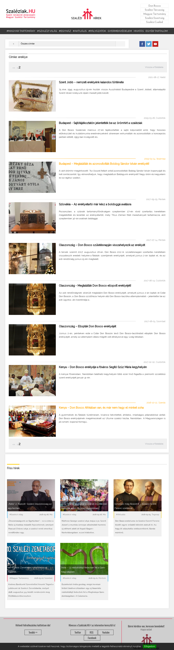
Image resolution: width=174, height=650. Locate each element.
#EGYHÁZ (65, 30)
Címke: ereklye (18, 57)
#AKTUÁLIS (80, 30)
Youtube (105, 632)
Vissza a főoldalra (154, 67)
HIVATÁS (139, 30)
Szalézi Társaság (154, 10)
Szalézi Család (154, 22)
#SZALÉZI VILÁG (47, 30)
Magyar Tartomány (154, 14)
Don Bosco (154, 6)
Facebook (92, 638)
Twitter (78, 632)
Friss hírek (13, 468)
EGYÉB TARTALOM (157, 30)
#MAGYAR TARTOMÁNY (21, 30)
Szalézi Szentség (154, 18)
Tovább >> (33, 632)
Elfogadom (149, 646)
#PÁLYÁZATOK (97, 30)
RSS (92, 632)
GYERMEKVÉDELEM (120, 30)
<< (14, 67)
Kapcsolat (146, 629)
